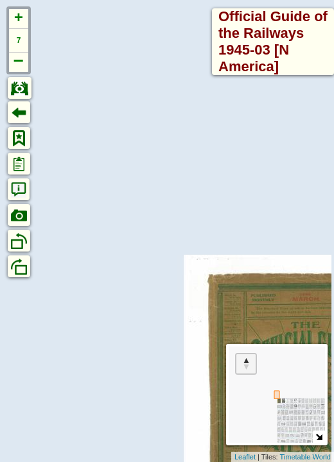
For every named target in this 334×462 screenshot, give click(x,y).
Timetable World (305, 457)
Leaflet (245, 457)
